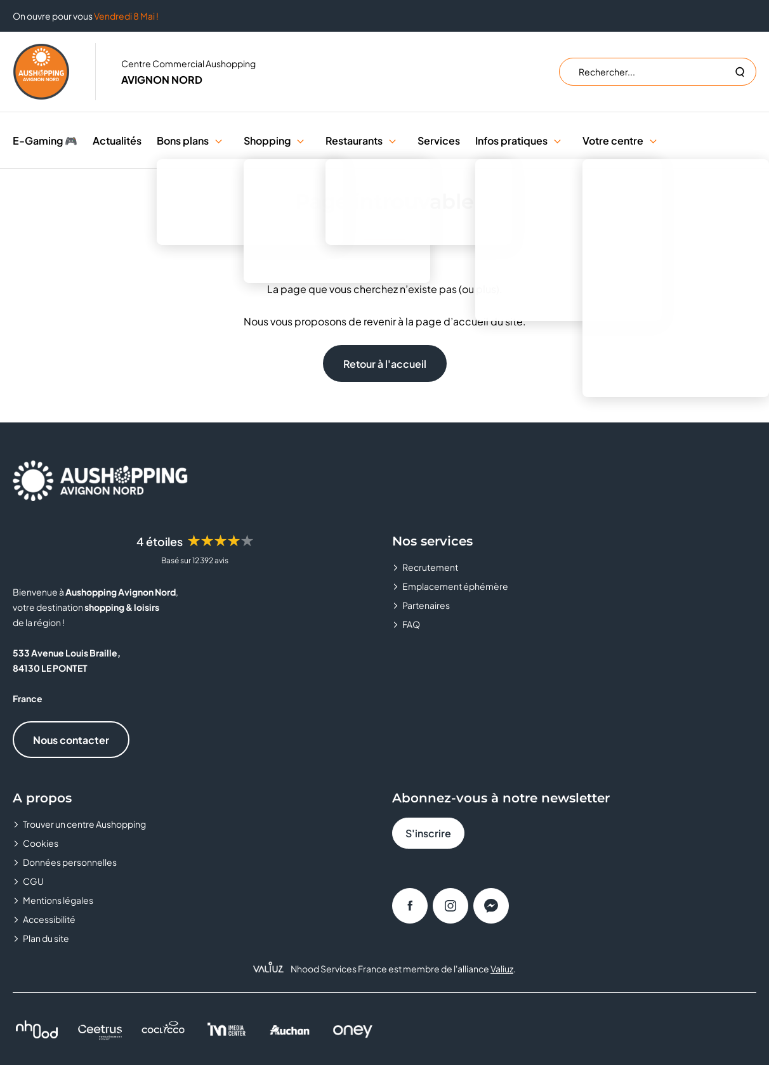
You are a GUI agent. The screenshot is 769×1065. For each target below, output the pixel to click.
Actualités (117, 140)
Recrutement (430, 567)
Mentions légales (58, 900)
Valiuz (501, 968)
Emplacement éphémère (455, 586)
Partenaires (426, 605)
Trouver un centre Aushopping (84, 824)
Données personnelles (70, 862)
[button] (218, 140)
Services (438, 140)
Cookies (40, 843)
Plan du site (46, 938)
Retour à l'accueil (384, 363)
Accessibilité (49, 919)
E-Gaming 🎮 (45, 140)
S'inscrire (428, 833)
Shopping (267, 140)
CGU (33, 881)
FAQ (411, 624)
